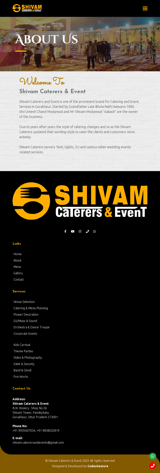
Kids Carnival (21, 344)
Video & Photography (27, 357)
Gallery (18, 273)
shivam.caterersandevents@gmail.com (38, 442)
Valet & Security (23, 364)
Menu (17, 266)
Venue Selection (24, 301)
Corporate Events (25, 333)
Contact (18, 279)
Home (17, 254)
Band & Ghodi (22, 370)
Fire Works (20, 376)
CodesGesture (97, 466)
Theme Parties (23, 351)
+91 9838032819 (48, 430)
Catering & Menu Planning (30, 308)
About (17, 260)
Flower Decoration (25, 314)
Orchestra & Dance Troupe (31, 327)
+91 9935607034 (24, 430)
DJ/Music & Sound (25, 321)
